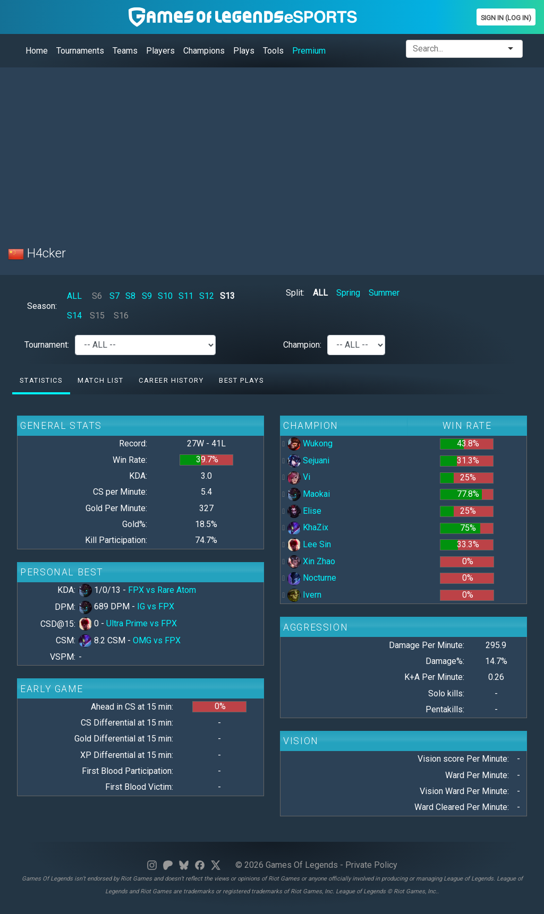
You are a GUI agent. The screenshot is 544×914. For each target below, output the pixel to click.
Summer (384, 293)
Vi (298, 477)
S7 (114, 296)
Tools (273, 51)
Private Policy (371, 865)
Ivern (304, 595)
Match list (100, 380)
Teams (125, 51)
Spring (348, 293)
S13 (227, 296)
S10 (165, 296)
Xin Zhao (311, 561)
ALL (74, 296)
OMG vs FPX (157, 640)
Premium (309, 51)
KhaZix (307, 527)
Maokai (308, 494)
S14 (74, 316)
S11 (185, 296)
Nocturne (311, 578)
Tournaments (80, 51)
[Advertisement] (272, 150)
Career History (171, 380)
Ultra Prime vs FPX (141, 623)
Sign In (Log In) (506, 18)
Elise (304, 511)
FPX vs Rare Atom (162, 590)
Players (160, 51)
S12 (206, 296)
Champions (204, 51)
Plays (243, 51)
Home (37, 51)
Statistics (41, 380)
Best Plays (241, 380)
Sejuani (308, 460)
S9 (147, 296)
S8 (130, 296)
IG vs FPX (155, 606)
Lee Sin (309, 544)
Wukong (310, 443)
